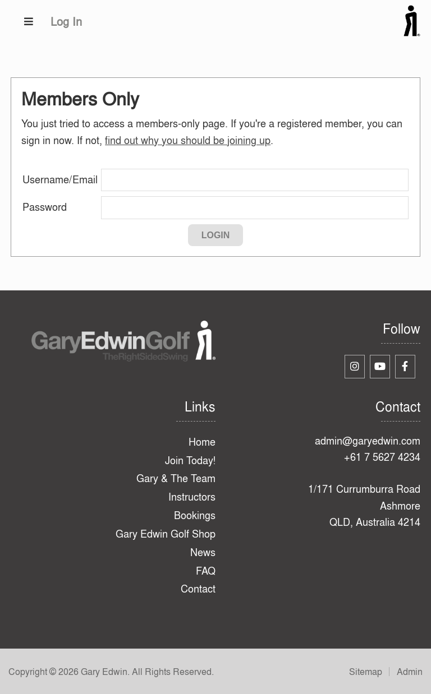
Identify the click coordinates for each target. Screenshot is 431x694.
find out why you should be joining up (187, 140)
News (203, 552)
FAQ (206, 571)
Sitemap (365, 671)
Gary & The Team (176, 478)
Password (44, 207)
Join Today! (190, 461)
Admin (410, 671)
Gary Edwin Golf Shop (166, 534)
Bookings (195, 515)
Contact (198, 589)
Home (202, 442)
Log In (66, 21)
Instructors (192, 497)
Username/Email (60, 180)
